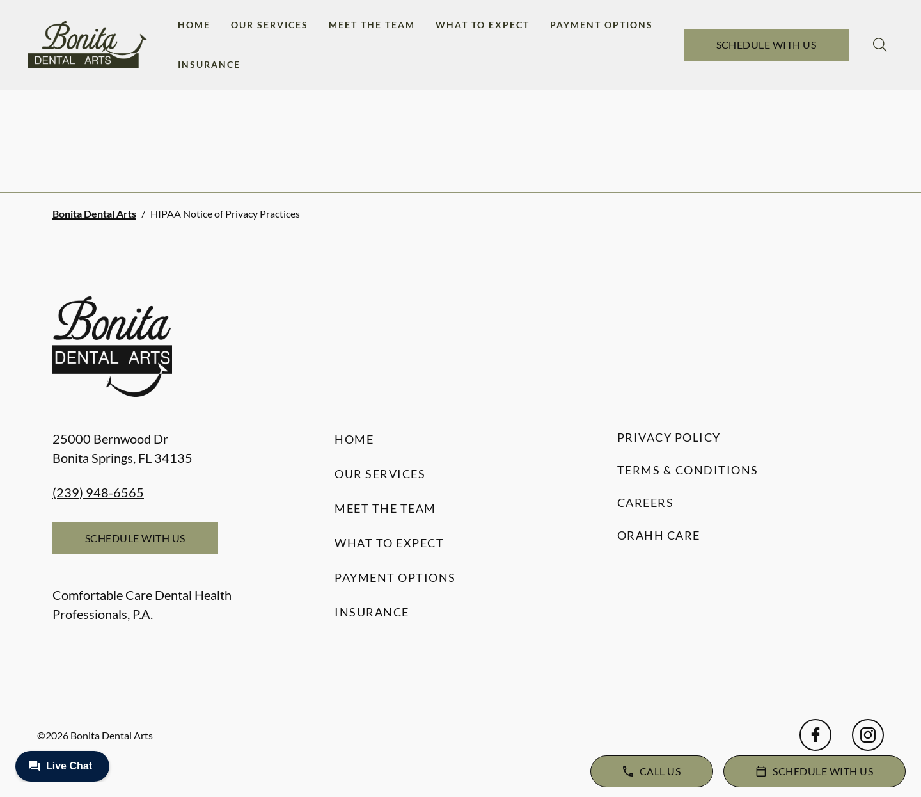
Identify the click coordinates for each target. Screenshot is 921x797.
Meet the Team (372, 24)
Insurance (209, 64)
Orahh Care (658, 535)
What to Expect (483, 24)
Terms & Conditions (688, 470)
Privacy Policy (669, 437)
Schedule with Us (766, 44)
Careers (645, 502)
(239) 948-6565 (98, 492)
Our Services (269, 24)
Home (194, 24)
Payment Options (601, 24)
